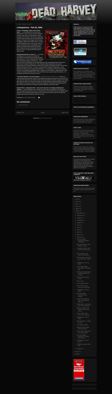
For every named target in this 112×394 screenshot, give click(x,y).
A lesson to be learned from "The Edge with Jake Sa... (83, 300)
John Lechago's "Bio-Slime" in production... (83, 254)
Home (43, 112)
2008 (77, 211)
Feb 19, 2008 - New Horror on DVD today (83, 286)
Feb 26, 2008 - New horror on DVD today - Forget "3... (84, 259)
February (79, 237)
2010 (77, 206)
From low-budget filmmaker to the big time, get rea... (83, 336)
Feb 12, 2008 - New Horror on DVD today (83, 314)
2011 (77, 204)
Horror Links (80, 281)
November (80, 215)
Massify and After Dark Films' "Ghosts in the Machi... (83, 309)
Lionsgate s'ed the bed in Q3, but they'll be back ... (83, 250)
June (78, 227)
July (78, 225)
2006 (77, 354)
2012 (77, 201)
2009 (77, 208)
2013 (77, 199)
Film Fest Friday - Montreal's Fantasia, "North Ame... (83, 240)
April (78, 232)
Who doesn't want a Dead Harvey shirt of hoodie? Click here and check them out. (84, 189)
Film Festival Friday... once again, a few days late (84, 268)
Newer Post (20, 112)
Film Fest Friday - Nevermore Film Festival (82, 295)
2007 (77, 351)
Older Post (65, 112)
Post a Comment (23, 105)
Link (38, 54)
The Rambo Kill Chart (82, 283)
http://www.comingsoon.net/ (51, 76)
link (22, 32)
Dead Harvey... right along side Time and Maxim (84, 304)
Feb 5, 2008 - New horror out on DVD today (83, 331)
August (79, 222)
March (79, 234)
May (78, 229)
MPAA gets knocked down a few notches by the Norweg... (84, 273)
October (79, 218)
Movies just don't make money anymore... (83, 328)
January (79, 348)
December (80, 213)
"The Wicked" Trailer (82, 325)
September (80, 220)
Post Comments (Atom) (46, 118)
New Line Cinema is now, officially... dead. (83, 245)
